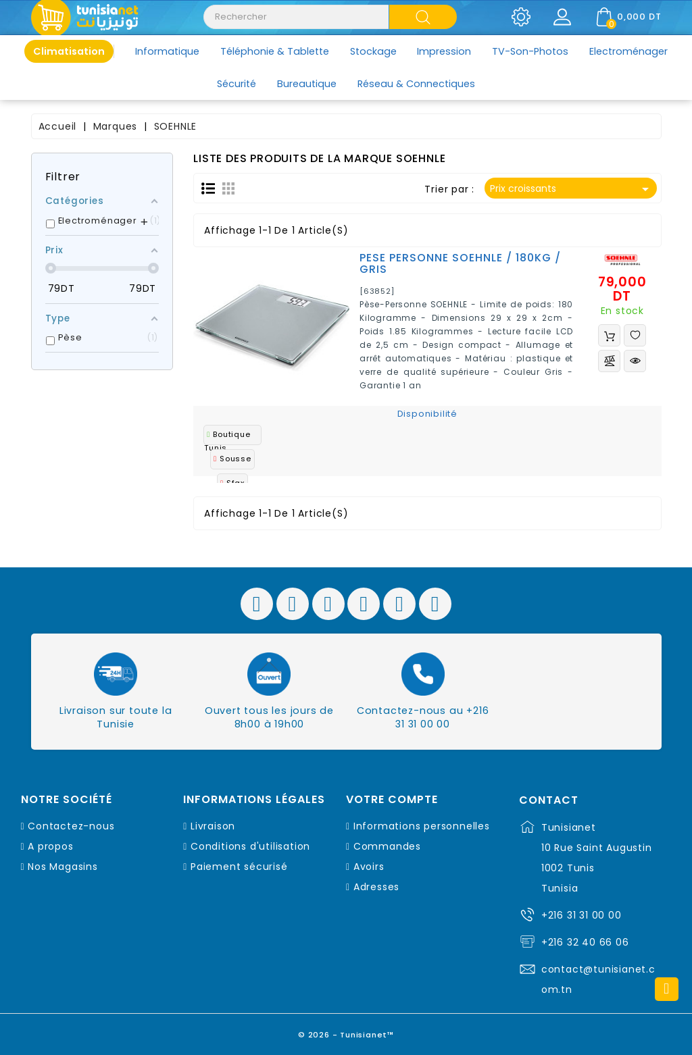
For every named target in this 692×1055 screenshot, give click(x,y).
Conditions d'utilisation (250, 846)
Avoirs (369, 866)
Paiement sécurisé (239, 866)
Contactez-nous (71, 826)
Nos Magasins (63, 866)
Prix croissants (571, 189)
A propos (50, 846)
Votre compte (392, 800)
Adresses (376, 887)
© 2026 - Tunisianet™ (346, 1031)
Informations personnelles (421, 826)
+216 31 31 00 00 (581, 915)
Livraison (213, 826)
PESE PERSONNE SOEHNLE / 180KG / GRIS (460, 264)
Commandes (387, 846)
